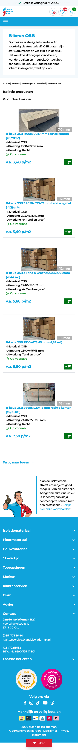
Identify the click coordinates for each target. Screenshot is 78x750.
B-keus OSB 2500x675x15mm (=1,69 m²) (34, 342)
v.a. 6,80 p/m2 (18, 367)
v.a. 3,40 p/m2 (18, 162)
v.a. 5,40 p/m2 (18, 232)
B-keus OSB (54, 83)
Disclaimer (50, 730)
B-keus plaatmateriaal (34, 83)
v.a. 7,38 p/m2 (18, 436)
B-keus (16, 83)
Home (6, 83)
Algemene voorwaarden (25, 730)
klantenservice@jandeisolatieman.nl (27, 639)
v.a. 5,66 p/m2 (18, 301)
